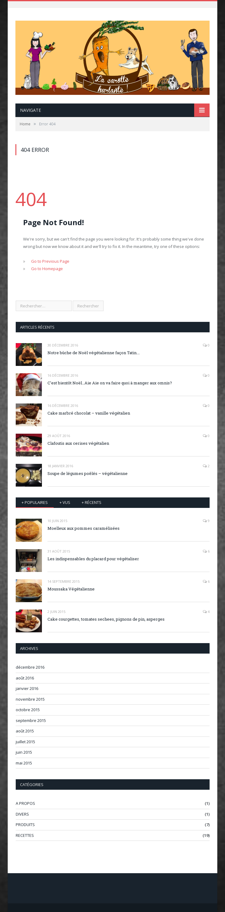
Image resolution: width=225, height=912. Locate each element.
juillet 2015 (25, 741)
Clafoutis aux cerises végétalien (78, 443)
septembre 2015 (31, 720)
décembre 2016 (30, 667)
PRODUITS (25, 824)
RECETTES (25, 835)
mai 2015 (24, 763)
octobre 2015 (28, 709)
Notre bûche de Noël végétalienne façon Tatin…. (93, 352)
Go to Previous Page (50, 261)
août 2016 (25, 678)
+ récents (91, 502)
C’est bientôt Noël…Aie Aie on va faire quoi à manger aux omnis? (109, 383)
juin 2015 (24, 752)
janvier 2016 (27, 688)
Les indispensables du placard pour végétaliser (93, 558)
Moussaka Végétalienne (71, 589)
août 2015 (25, 731)
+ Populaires (35, 502)
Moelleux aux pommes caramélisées (83, 528)
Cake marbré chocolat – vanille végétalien (88, 413)
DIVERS (22, 814)
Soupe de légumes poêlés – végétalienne (87, 473)
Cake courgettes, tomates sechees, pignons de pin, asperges (106, 619)
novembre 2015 (30, 699)
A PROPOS (25, 803)
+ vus (64, 502)
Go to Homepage (47, 268)
